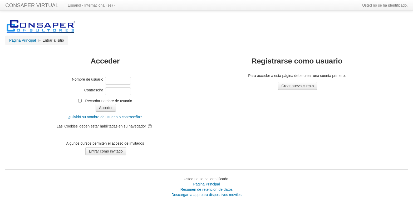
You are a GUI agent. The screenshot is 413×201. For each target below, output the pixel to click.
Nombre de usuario (87, 79)
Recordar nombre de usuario (108, 101)
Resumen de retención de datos (206, 189)
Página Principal (206, 184)
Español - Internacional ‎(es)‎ (92, 5)
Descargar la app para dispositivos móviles (206, 195)
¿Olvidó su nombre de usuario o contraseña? (105, 117)
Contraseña (93, 90)
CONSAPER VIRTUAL (31, 5)
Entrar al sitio (53, 40)
